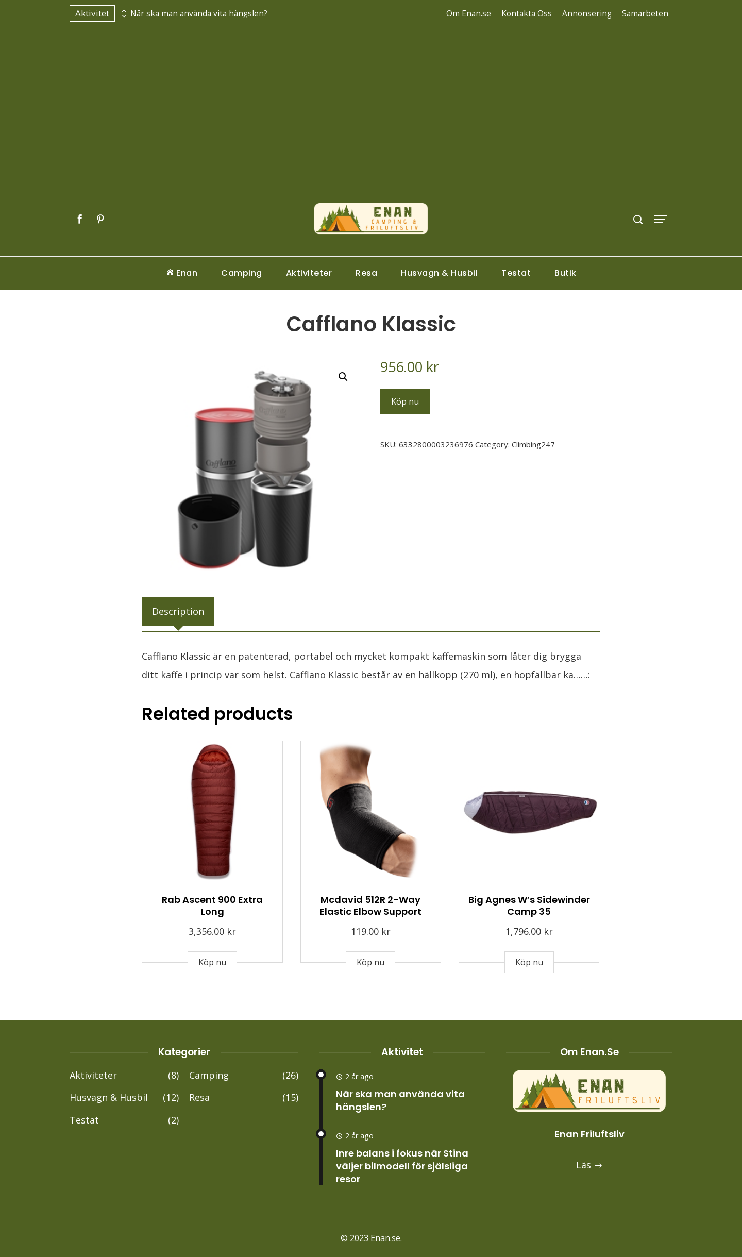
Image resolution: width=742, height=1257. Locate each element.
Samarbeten (645, 13)
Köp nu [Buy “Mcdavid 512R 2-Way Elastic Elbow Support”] (370, 962)
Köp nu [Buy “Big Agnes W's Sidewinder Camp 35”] (529, 962)
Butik (565, 273)
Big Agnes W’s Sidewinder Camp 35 (529, 905)
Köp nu (405, 401)
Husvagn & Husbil (439, 273)
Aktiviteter (309, 273)
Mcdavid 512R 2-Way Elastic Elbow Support (370, 905)
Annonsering (587, 13)
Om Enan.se (468, 13)
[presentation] (122, 10)
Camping (241, 273)
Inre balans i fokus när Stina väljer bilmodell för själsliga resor (402, 1166)
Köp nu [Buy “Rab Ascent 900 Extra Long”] (212, 962)
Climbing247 (533, 444)
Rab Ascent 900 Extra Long (212, 905)
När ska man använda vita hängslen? (198, 14)
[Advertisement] (371, 125)
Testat (516, 273)
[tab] (178, 611)
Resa (366, 273)
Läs (589, 1165)
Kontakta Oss (526, 13)
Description (178, 611)
